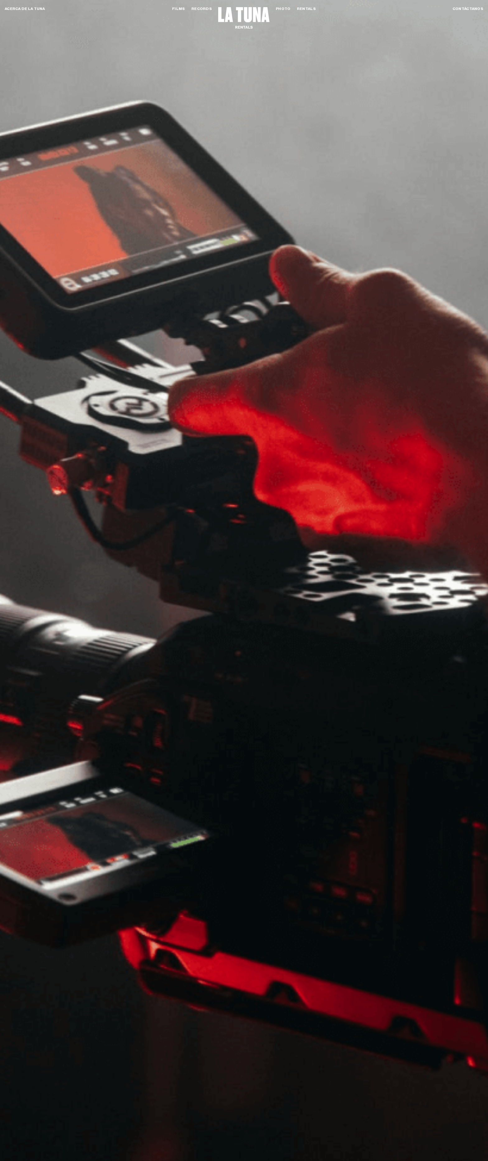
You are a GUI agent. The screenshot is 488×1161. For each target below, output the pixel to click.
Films (178, 9)
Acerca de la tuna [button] (25, 9)
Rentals (306, 9)
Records (201, 9)
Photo (283, 9)
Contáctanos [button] (468, 9)
